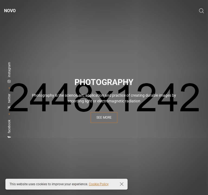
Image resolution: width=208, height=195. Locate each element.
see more (104, 117)
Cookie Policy (99, 184)
